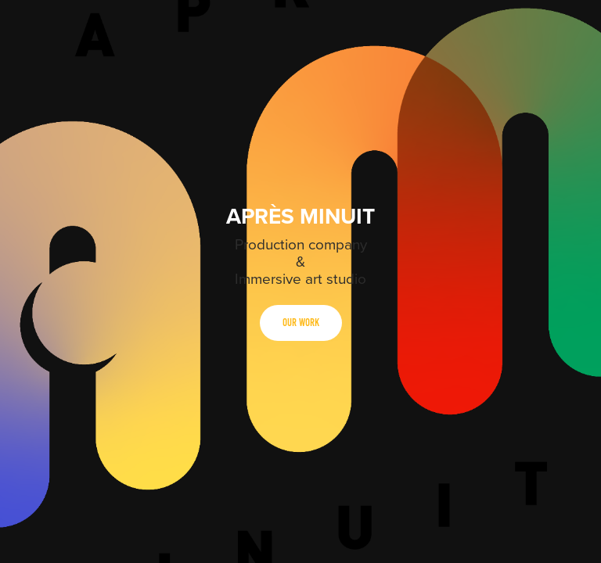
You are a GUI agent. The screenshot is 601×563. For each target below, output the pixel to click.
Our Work (301, 322)
